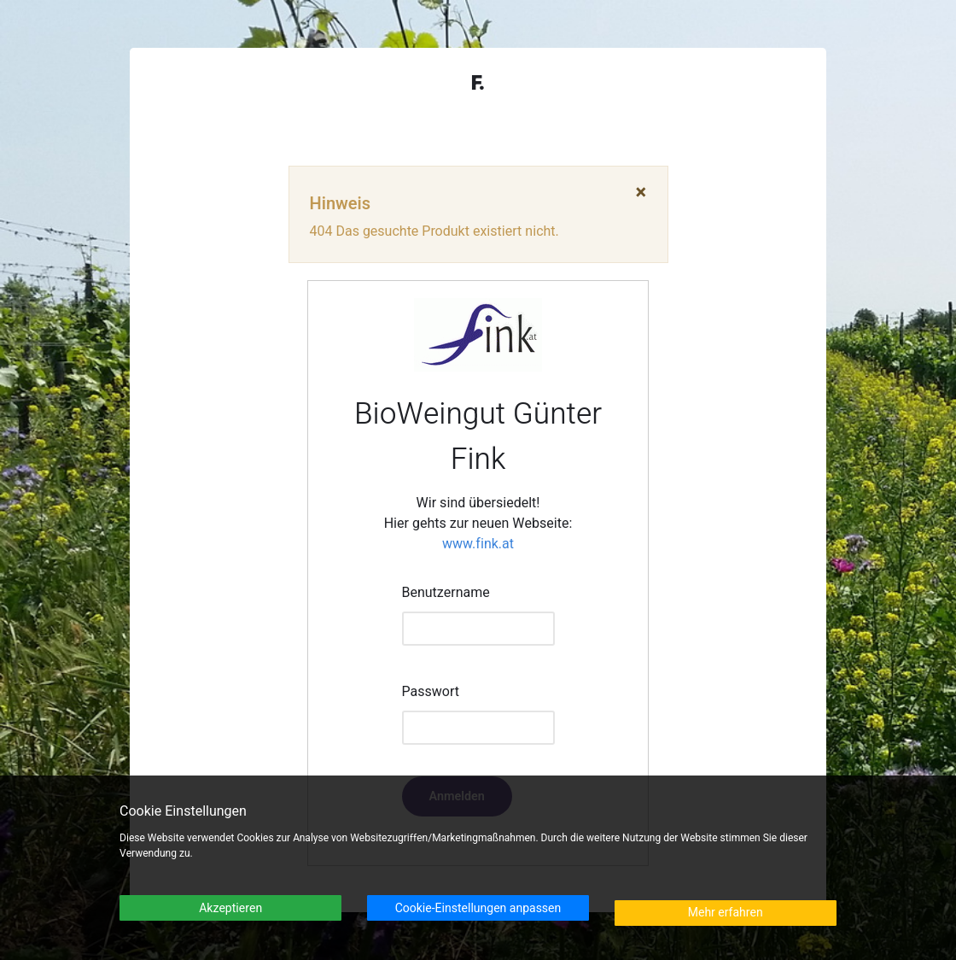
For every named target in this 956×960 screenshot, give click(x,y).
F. (478, 83)
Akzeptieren (230, 908)
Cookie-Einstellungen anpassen (478, 908)
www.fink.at (478, 544)
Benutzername (446, 592)
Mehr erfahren (725, 913)
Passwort (430, 692)
